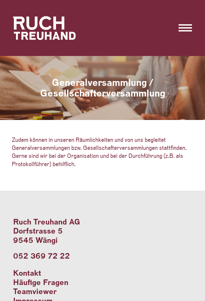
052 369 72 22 (41, 255)
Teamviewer (35, 291)
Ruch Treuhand (47, 39)
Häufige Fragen (40, 282)
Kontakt (27, 273)
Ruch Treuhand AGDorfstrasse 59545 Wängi (46, 231)
